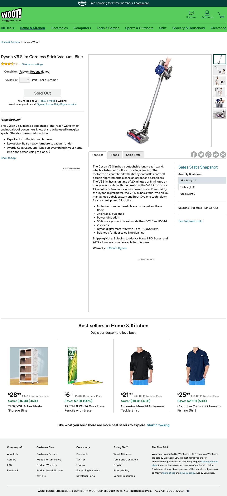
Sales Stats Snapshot (198, 167)
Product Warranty (47, 465)
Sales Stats (133, 155)
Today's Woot (47, 100)
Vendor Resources (124, 475)
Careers (11, 459)
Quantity (11, 80)
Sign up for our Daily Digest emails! (57, 104)
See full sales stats (190, 221)
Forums (191, 14)
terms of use (168, 473)
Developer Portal (85, 475)
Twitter (80, 459)
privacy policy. (187, 473)
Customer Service (47, 454)
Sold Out (42, 93)
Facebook (82, 454)
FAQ (9, 465)
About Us (12, 454)
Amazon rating (32, 64)
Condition (11, 71)
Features (97, 155)
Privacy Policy (121, 470)
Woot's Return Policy (49, 459)
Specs (115, 155)
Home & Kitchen (10, 42)
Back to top (8, 158)
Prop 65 (118, 465)
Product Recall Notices (50, 470)
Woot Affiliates (122, 454)
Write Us (42, 475)
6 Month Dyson (117, 248)
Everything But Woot (88, 470)
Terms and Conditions (126, 459)
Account (207, 14)
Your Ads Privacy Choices (169, 491)
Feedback (12, 470)
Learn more (141, 3)
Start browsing (158, 425)
